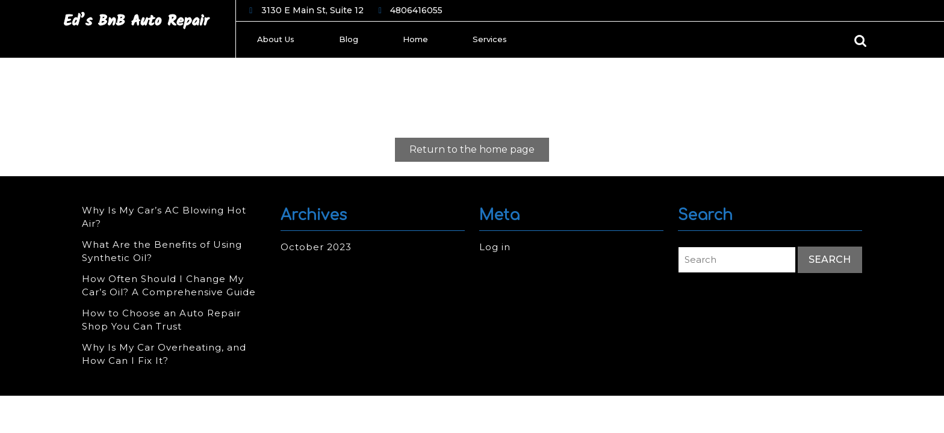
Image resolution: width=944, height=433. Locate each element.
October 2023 (316, 247)
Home (415, 39)
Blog (348, 39)
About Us (275, 39)
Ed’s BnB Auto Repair (136, 21)
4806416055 (416, 10)
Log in (495, 247)
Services (490, 39)
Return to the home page (479, 152)
